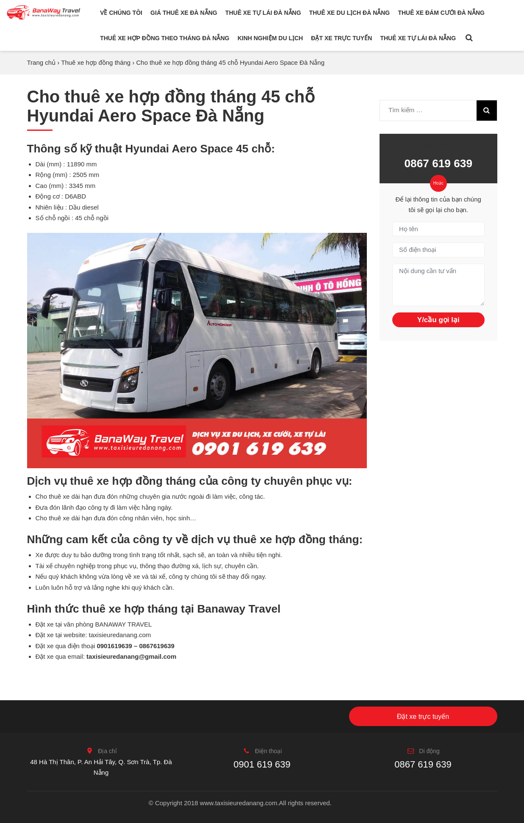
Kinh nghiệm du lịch (270, 38)
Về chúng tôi (121, 12)
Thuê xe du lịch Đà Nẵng (349, 12)
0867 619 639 (438, 163)
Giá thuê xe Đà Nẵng (183, 12)
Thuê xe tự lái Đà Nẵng (263, 12)
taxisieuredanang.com (120, 634)
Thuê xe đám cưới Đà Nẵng (441, 12)
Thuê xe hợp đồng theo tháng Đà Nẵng (164, 38)
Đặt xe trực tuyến (341, 38)
